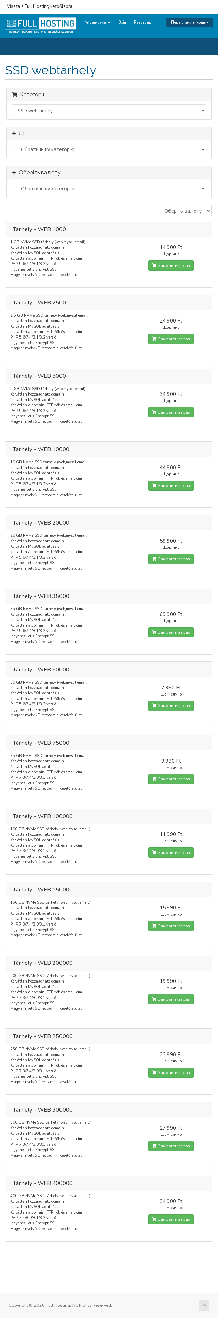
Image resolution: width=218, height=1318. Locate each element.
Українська (97, 22)
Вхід (122, 22)
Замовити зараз (171, 265)
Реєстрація (144, 22)
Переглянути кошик (189, 22)
